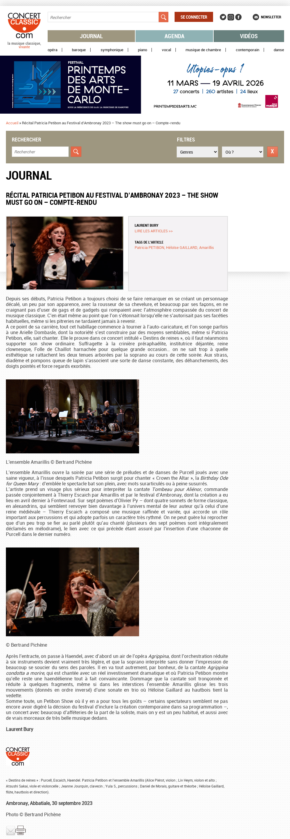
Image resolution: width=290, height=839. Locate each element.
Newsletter (271, 17)
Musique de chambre (203, 50)
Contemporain (247, 50)
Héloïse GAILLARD (181, 247)
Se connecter (194, 17)
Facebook (238, 17)
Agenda (174, 36)
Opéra (52, 50)
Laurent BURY (146, 225)
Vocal (166, 50)
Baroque (79, 50)
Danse (279, 50)
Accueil (12, 122)
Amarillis (206, 247)
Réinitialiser (272, 151)
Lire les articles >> (154, 230)
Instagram (231, 17)
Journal (91, 36)
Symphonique (112, 50)
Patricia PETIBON (149, 247)
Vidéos (249, 36)
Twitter (223, 17)
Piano (142, 50)
